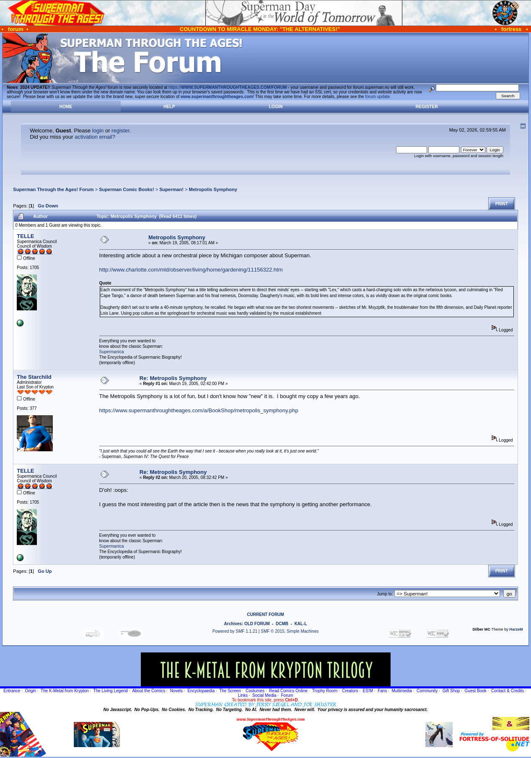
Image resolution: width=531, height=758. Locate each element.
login (98, 130)
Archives (233, 623)
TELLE (25, 236)
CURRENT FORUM (265, 614)
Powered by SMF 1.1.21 (234, 631)
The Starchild (34, 377)
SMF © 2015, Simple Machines (290, 631)
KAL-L (300, 623)
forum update (377, 96)
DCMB (282, 623)
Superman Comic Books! (126, 189)
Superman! (171, 189)
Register (427, 106)
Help (169, 106)
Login (275, 106)
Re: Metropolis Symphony (173, 378)
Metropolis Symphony (213, 189)
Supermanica (111, 351)
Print (501, 204)
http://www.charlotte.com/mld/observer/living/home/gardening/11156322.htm (191, 269)
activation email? (95, 137)
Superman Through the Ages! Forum (53, 189)
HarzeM (516, 629)
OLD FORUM (257, 623)
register (120, 130)
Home (65, 106)
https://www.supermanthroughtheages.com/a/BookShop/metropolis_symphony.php (198, 410)
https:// (227, 87)
